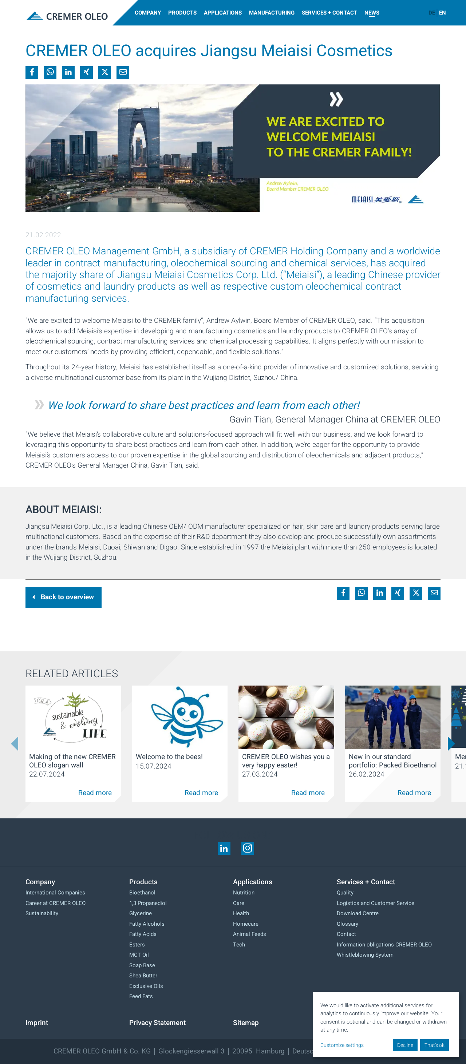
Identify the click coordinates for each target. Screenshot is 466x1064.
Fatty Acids (143, 934)
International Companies (55, 893)
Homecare (245, 924)
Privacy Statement (157, 1023)
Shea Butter (143, 976)
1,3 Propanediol (148, 903)
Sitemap (246, 1023)
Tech (239, 945)
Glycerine (140, 913)
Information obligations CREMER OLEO (384, 945)
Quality (345, 893)
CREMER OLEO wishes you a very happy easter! (286, 761)
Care (238, 903)
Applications (223, 13)
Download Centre (358, 913)
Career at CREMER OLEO (55, 903)
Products (182, 13)
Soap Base (142, 965)
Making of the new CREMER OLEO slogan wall (72, 761)
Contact (346, 934)
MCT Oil (139, 955)
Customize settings (342, 1045)
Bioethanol (142, 893)
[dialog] (386, 1024)
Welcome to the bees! (169, 757)
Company (148, 13)
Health (241, 913)
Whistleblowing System (365, 955)
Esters (137, 945)
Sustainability (41, 913)
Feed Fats (141, 996)
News (371, 13)
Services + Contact (329, 13)
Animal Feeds (249, 934)
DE (432, 13)
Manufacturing (272, 13)
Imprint (36, 1023)
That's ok (434, 1045)
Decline (405, 1045)
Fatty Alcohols (147, 924)
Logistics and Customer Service (375, 903)
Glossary (347, 924)
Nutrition (243, 893)
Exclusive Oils (146, 986)
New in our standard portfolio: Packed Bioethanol (393, 761)
